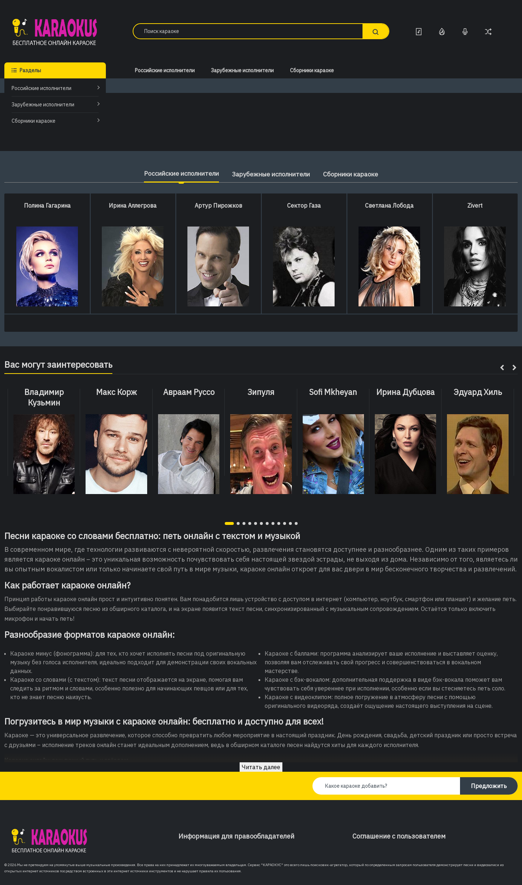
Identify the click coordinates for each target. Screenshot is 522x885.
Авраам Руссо (189, 392)
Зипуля (260, 392)
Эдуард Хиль (477, 392)
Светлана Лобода (389, 205)
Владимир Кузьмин (44, 397)
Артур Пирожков (218, 205)
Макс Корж (116, 392)
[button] (229, 523)
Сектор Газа (304, 205)
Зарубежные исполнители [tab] (272, 174)
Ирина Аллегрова (133, 205)
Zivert (474, 205)
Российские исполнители (41, 88)
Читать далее (261, 767)
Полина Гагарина (47, 205)
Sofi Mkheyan (333, 392)
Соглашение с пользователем (399, 836)
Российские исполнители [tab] (176, 173)
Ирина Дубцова (405, 392)
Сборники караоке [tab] (357, 174)
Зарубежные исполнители (43, 104)
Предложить (489, 786)
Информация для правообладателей (236, 836)
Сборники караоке (33, 121)
